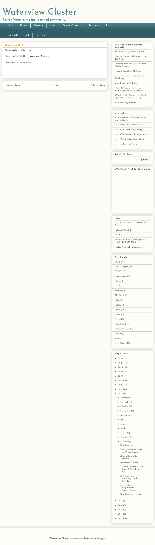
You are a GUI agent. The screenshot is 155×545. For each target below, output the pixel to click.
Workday (119, 334)
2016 (120, 505)
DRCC (118, 271)
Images (53, 25)
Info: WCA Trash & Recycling (128, 130)
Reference (38, 25)
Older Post (98, 85)
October (124, 406)
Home (11, 25)
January (124, 442)
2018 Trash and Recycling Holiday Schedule (129, 478)
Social (117, 310)
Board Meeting (127, 445)
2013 (120, 518)
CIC (116, 262)
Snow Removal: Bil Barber (126, 83)
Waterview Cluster (39, 12)
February (124, 437)
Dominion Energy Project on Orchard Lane (131, 450)
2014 (120, 514)
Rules (117, 300)
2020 (121, 385)
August (124, 415)
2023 (121, 372)
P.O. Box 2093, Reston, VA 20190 (130, 52)
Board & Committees (73, 25)
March (123, 433)
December (125, 398)
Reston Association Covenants (129, 247)
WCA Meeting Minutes (125, 102)
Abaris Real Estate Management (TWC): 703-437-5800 (130, 241)
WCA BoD (13, 35)
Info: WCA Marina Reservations (130, 139)
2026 (121, 358)
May (122, 424)
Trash (26, 35)
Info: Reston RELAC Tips (126, 144)
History (23, 25)
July (122, 420)
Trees (117, 319)
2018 (120, 394)
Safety (118, 305)
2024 (121, 367)
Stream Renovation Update (129, 457)
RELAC (118, 295)
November (125, 402)
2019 (120, 389)
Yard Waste (120, 343)
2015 (120, 510)
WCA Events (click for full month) (132, 169)
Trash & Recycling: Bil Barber (128, 71)
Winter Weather (122, 329)
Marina (118, 281)
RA (116, 286)
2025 (121, 363)
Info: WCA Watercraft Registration (131, 134)
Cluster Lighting (122, 267)
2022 (121, 376)
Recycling (40, 35)
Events (109, 25)
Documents (94, 25)
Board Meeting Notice (130, 494)
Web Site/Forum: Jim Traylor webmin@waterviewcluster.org (129, 89)
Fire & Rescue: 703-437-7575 (128, 235)
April (122, 428)
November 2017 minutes (18, 63)
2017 (120, 501)
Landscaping (121, 276)
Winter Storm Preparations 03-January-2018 (129, 487)
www (117, 338)
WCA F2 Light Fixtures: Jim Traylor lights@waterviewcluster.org (131, 96)
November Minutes (129, 463)
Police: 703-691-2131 (124, 230)
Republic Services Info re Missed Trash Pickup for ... (131, 469)
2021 (120, 380)
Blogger (101, 538)
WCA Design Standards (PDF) (129, 125)
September (125, 411)
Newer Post (12, 85)
